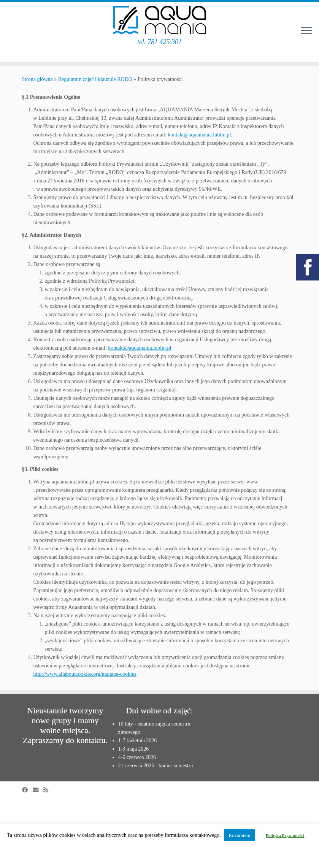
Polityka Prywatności (285, 835)
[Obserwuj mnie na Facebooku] (27, 790)
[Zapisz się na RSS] (48, 790)
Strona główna (37, 79)
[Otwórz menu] (306, 31)
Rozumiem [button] (239, 835)
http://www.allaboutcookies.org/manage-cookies (84, 674)
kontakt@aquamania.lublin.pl (199, 135)
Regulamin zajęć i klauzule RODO (95, 79)
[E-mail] (38, 790)
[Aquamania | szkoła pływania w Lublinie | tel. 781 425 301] (159, 20)
